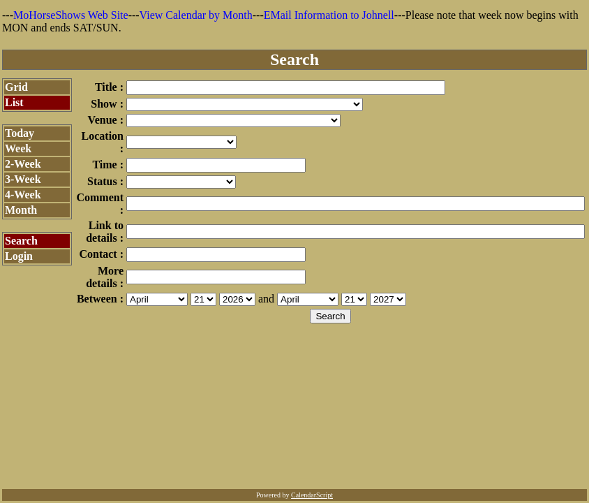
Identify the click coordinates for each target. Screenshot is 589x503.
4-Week (23, 195)
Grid (16, 87)
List (14, 102)
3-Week (23, 179)
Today (19, 133)
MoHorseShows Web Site (70, 15)
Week (18, 148)
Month (21, 210)
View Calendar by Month (196, 15)
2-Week (23, 164)
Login (19, 256)
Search (21, 241)
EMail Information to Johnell (329, 15)
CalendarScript (312, 495)
